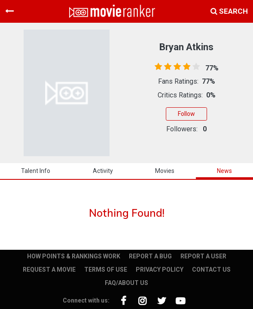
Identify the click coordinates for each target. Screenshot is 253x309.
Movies (164, 170)
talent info (35, 170)
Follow (186, 113)
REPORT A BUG (150, 256)
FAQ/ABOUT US (126, 282)
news (224, 170)
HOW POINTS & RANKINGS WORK (73, 256)
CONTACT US (211, 269)
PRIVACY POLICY (159, 269)
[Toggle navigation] (9, 11)
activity (103, 170)
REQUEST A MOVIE (49, 269)
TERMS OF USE (105, 269)
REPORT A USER (203, 256)
